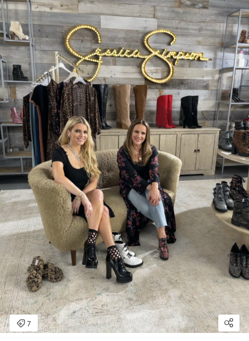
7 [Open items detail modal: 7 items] (24, 324)
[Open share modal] (229, 323)
